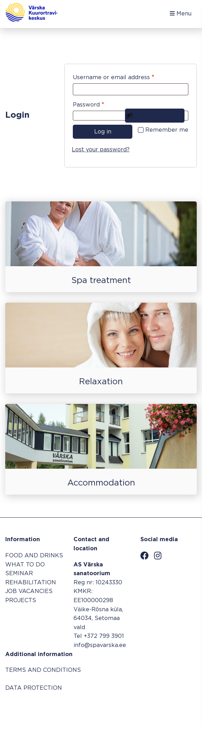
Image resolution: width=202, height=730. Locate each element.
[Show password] (154, 116)
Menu (180, 13)
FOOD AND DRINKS (34, 555)
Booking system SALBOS (161, 707)
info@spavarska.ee (100, 645)
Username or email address (126, 76)
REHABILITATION (30, 582)
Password (101, 103)
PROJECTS (20, 600)
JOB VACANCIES (29, 591)
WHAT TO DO (25, 564)
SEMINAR (19, 573)
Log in (102, 132)
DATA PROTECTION (33, 688)
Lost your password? (101, 149)
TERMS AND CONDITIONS (43, 670)
